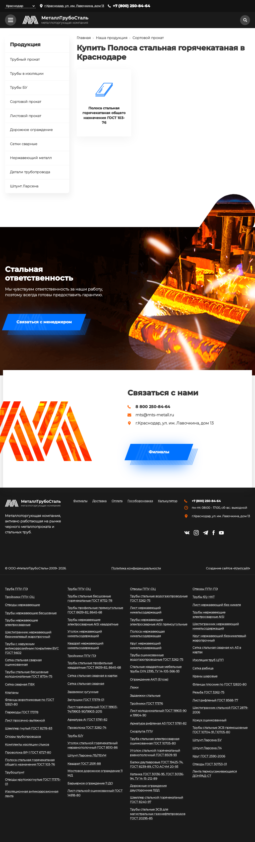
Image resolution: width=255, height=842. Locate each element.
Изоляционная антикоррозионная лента (31, 794)
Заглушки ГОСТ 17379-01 (85, 700)
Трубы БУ (18, 87)
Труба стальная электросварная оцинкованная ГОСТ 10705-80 (154, 741)
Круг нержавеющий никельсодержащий (145, 645)
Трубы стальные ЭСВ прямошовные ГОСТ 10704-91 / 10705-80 (220, 730)
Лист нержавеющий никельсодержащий (145, 610)
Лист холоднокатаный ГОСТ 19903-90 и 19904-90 (158, 713)
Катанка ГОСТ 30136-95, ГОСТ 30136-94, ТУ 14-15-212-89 (157, 776)
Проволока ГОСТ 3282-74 (86, 727)
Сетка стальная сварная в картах (92, 675)
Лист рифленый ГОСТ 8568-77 (215, 700)
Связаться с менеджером (44, 322)
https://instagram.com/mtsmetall (196, 532)
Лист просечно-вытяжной (25, 720)
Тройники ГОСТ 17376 (146, 703)
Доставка (99, 501)
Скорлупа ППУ (141, 731)
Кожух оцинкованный (209, 720)
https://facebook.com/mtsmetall (213, 532)
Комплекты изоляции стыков (27, 744)
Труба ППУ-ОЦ (79, 589)
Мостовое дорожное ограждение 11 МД (95, 773)
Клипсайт (241, 568)
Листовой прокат (25, 116)
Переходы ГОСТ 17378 (21, 712)
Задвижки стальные (145, 695)
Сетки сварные (23, 144)
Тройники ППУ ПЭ (81, 656)
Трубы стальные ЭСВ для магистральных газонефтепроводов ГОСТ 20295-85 (157, 813)
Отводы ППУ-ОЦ (143, 589)
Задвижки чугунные (82, 692)
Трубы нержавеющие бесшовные (31, 613)
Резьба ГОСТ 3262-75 (208, 692)
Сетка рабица (202, 668)
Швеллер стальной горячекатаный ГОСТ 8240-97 (156, 800)
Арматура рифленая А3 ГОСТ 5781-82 (158, 723)
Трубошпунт (14, 772)
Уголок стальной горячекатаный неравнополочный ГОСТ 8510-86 (92, 745)
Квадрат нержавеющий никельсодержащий (85, 645)
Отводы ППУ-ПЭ (205, 589)
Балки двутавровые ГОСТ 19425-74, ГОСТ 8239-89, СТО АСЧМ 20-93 (156, 764)
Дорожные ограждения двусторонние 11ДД (148, 788)
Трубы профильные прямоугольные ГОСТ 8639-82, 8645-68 (95, 610)
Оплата (117, 501)
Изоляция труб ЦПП (208, 660)
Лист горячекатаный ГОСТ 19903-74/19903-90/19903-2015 (92, 709)
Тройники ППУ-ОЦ (19, 597)
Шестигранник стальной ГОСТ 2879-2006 (220, 710)
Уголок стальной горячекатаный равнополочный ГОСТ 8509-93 (155, 753)
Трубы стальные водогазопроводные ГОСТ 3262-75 (159, 598)
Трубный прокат (25, 59)
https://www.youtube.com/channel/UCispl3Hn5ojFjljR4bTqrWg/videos (221, 532)
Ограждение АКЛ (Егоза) (149, 679)
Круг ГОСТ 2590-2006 (208, 756)
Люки (134, 687)
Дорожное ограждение (31, 129)
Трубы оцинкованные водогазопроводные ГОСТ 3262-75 (156, 657)
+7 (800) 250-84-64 (131, 6)
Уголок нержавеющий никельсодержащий (84, 634)
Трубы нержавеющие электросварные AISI (208, 614)
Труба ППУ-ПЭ (16, 589)
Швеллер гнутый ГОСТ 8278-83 (28, 728)
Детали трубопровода (30, 172)
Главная (84, 38)
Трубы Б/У (75, 736)
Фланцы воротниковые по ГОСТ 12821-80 (29, 702)
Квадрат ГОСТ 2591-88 (84, 763)
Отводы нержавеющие (22, 605)
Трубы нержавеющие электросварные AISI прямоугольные (158, 622)
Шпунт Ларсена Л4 (207, 748)
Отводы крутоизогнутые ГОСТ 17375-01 (33, 782)
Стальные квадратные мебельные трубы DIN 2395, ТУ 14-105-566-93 (156, 669)
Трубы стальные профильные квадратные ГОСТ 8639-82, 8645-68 (94, 665)
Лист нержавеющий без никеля (216, 605)
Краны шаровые (204, 676)
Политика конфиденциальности (136, 568)
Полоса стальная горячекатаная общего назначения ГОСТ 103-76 (30, 762)
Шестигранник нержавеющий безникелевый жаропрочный (28, 634)
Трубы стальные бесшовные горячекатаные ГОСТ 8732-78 (89, 598)
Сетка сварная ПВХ (20, 684)
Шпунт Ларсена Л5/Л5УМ (86, 755)
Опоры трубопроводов (23, 736)
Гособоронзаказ (140, 501)
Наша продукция (111, 38)
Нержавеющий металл (31, 158)
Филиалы (159, 452)
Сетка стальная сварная (85, 683)
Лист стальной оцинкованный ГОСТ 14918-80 (95, 793)
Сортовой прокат (148, 38)
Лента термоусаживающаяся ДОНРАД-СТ (214, 773)
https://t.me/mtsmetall (205, 533)
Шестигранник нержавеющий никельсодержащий (215, 626)
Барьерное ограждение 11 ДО (90, 783)
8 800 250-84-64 (152, 407)
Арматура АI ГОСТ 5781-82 (87, 719)
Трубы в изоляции (27, 73)
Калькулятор (167, 501)
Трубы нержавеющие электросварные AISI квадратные (92, 622)
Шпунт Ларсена (24, 186)
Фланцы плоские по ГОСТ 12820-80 (219, 684)
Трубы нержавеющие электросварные (21, 622)
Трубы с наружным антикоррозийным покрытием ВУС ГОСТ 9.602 (32, 648)
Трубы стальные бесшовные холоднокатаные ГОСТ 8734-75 (28, 674)
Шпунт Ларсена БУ (207, 740)
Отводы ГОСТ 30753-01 (209, 764)
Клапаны (11, 692)
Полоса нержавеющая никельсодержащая (147, 634)
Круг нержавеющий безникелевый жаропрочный (219, 638)
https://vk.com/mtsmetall (187, 533)
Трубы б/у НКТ (203, 597)
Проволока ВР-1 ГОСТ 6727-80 (28, 752)
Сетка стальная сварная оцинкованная (23, 662)
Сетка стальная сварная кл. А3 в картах (216, 650)
